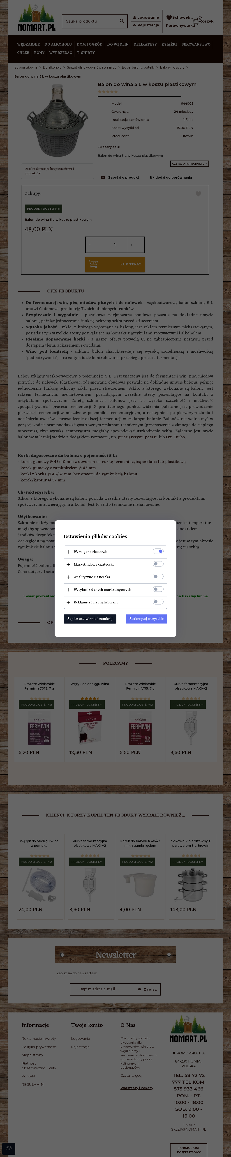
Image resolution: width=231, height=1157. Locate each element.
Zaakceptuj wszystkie (146, 619)
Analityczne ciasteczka (92, 577)
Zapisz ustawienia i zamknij (90, 619)
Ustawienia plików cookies (95, 537)
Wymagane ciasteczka (91, 552)
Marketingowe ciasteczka (94, 564)
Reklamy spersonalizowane (96, 602)
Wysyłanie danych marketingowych (102, 590)
